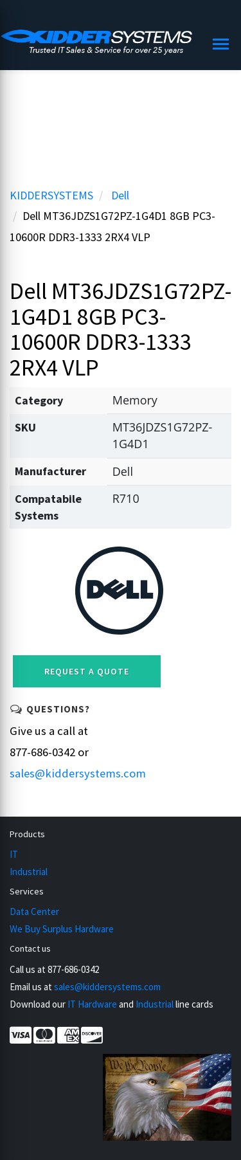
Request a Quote (86, 671)
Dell (120, 195)
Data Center (34, 911)
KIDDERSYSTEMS (51, 195)
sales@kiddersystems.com (78, 773)
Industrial (29, 871)
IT (14, 854)
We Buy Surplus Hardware (62, 929)
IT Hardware (92, 1004)
